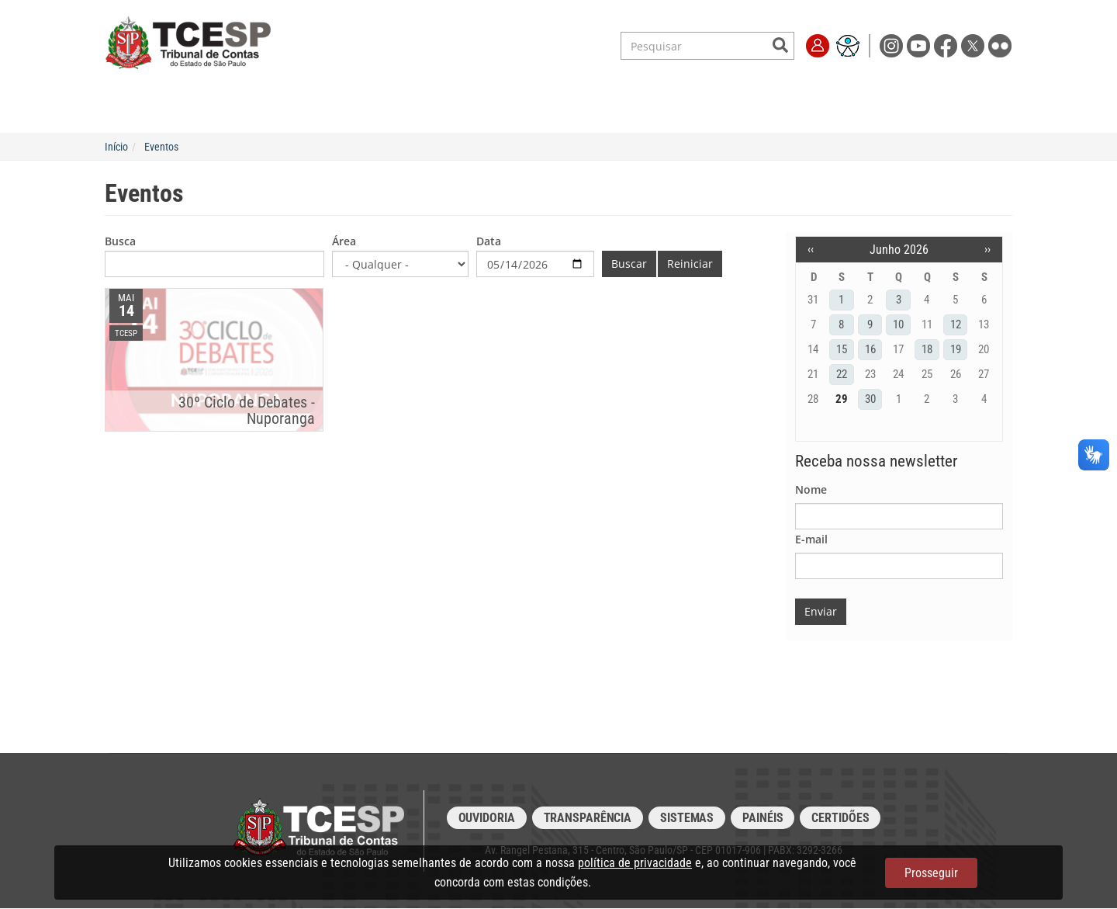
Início (116, 147)
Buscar (629, 263)
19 (955, 349)
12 (955, 324)
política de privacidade (635, 862)
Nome (811, 489)
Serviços (321, 105)
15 (841, 349)
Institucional (232, 105)
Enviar (820, 611)
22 (841, 374)
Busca (120, 241)
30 (870, 399)
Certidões (840, 817)
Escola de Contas (593, 105)
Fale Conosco (887, 105)
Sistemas (687, 817)
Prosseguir (931, 873)
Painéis (762, 817)
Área (344, 241)
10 (898, 324)
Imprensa (799, 105)
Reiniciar (690, 263)
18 (927, 349)
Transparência (706, 105)
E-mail (811, 539)
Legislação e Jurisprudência (446, 105)
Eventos (161, 147)
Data (488, 241)
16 (870, 349)
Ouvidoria (486, 817)
